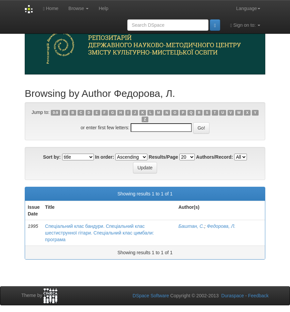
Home (50, 8)
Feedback (258, 295)
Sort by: (52, 157)
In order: (104, 157)
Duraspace (232, 295)
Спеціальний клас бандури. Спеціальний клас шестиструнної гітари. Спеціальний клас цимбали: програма (99, 232)
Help (103, 8)
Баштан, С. (191, 226)
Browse (78, 8)
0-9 (55, 113)
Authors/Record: (214, 157)
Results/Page (163, 157)
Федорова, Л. (221, 226)
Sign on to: (245, 25)
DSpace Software (151, 295)
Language (248, 8)
